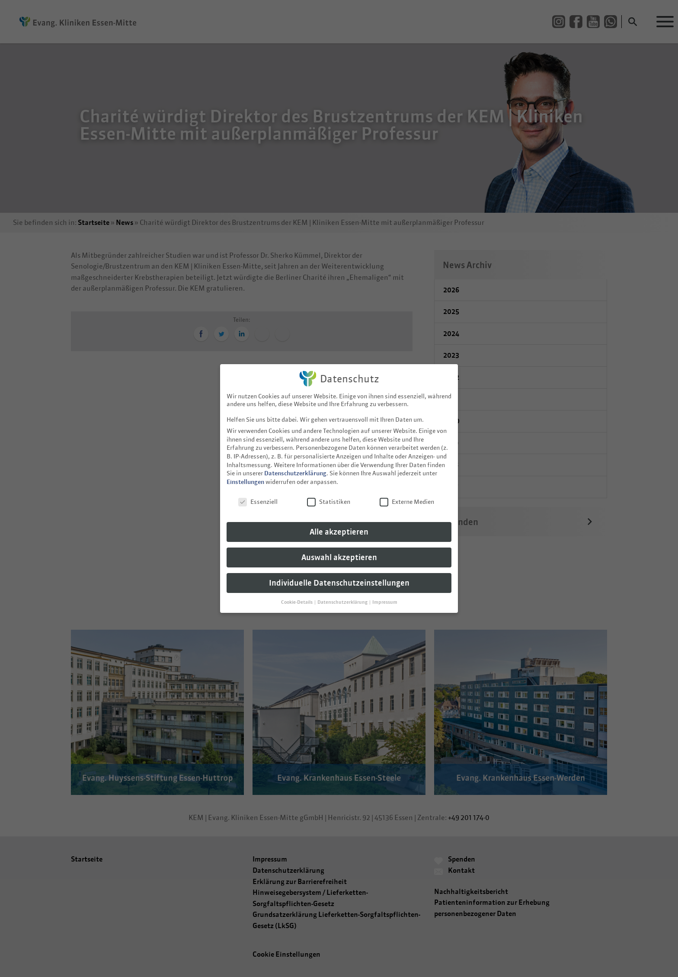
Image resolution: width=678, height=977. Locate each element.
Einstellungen (245, 476)
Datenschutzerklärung (295, 467)
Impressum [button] (384, 596)
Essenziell (258, 496)
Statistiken (328, 496)
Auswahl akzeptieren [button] (339, 551)
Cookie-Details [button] (297, 596)
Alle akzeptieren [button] (339, 525)
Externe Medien (407, 496)
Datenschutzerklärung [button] (342, 596)
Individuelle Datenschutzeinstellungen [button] (339, 576)
